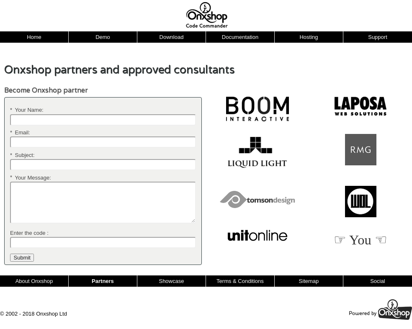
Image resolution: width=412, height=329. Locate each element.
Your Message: (30, 177)
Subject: (22, 155)
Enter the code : (29, 233)
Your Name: (27, 110)
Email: (20, 132)
